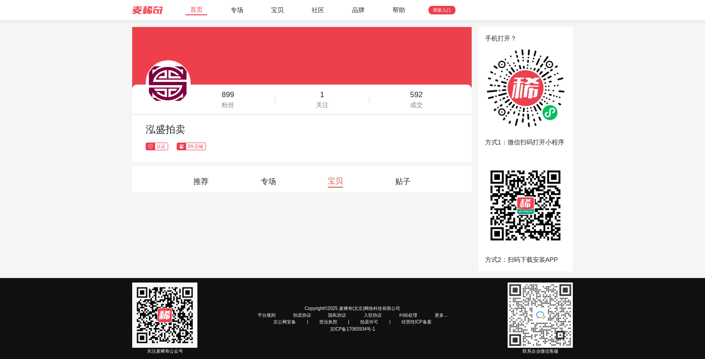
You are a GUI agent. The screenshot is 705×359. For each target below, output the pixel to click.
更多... (441, 315)
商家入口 (442, 10)
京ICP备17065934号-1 (352, 329)
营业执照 (328, 321)
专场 (237, 9)
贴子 (403, 181)
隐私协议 (337, 315)
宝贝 (277, 9)
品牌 (358, 9)
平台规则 (267, 315)
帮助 (399, 9)
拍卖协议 (302, 315)
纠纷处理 (408, 315)
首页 (196, 9)
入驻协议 (373, 315)
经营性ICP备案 (417, 321)
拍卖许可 (369, 321)
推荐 (201, 181)
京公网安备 (284, 321)
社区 (318, 9)
